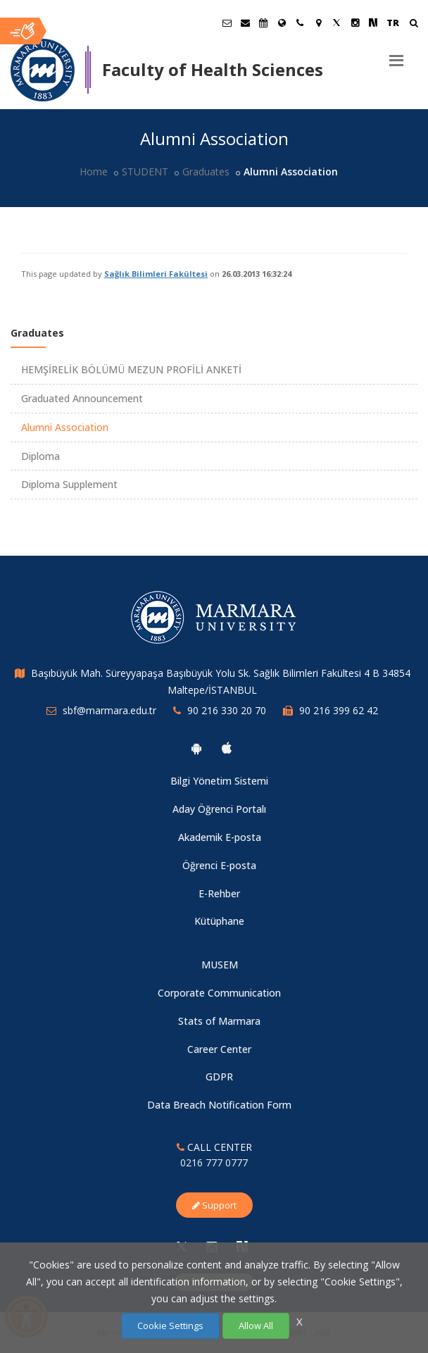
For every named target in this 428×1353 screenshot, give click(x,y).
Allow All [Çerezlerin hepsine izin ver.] (256, 1325)
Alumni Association (64, 427)
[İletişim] (300, 22)
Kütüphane (219, 921)
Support (214, 1205)
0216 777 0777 (214, 1162)
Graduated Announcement (82, 398)
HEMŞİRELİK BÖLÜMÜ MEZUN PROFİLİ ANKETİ (131, 369)
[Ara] (413, 24)
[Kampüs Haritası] (318, 22)
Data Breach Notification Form (219, 1104)
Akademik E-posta (219, 837)
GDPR (219, 1076)
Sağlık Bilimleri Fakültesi (156, 273)
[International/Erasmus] (282, 22)
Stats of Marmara (219, 1021)
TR (392, 22)
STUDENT (145, 171)
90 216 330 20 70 (226, 710)
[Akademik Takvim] (263, 22)
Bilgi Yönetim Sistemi (219, 780)
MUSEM (219, 964)
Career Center (219, 1049)
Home (94, 171)
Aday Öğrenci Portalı (219, 809)
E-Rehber (219, 893)
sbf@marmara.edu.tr (109, 710)
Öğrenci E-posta (219, 865)
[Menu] (396, 55)
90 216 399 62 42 (338, 710)
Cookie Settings (170, 1325)
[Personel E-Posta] (245, 22)
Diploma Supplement (69, 484)
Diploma (40, 456)
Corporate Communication (219, 992)
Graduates (205, 171)
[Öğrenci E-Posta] (227, 22)
